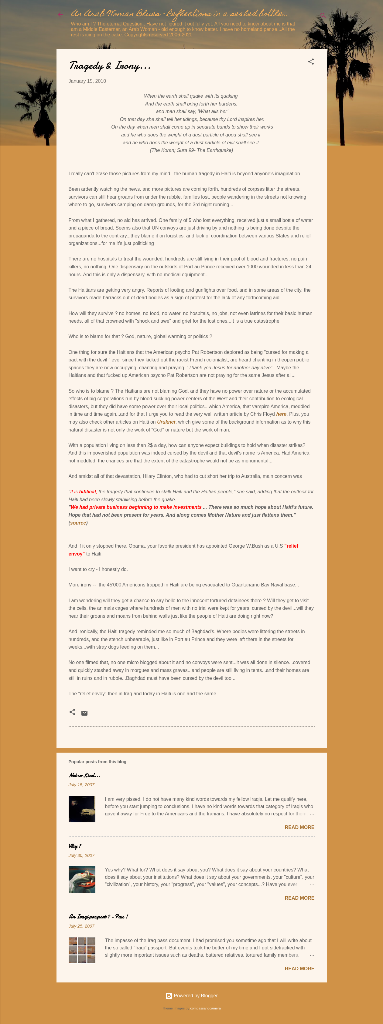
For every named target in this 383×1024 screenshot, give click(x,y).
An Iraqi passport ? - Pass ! (98, 917)
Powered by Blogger (191, 995)
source (78, 522)
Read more (300, 827)
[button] (311, 62)
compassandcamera (205, 1008)
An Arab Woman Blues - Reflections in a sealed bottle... (179, 14)
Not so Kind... (85, 775)
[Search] (323, 16)
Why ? (75, 846)
